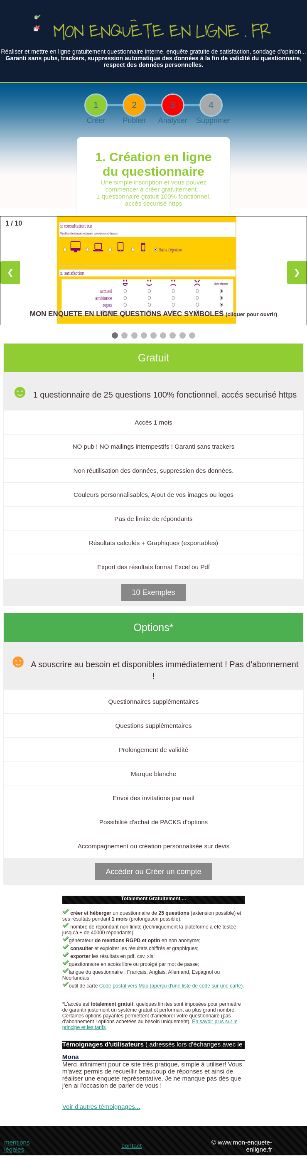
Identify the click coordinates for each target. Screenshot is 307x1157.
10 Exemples (153, 592)
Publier (134, 120)
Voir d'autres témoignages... (101, 1106)
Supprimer (211, 120)
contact (131, 1145)
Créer (95, 120)
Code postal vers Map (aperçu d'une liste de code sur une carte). (171, 986)
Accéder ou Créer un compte (153, 871)
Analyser (172, 120)
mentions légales (17, 1146)
